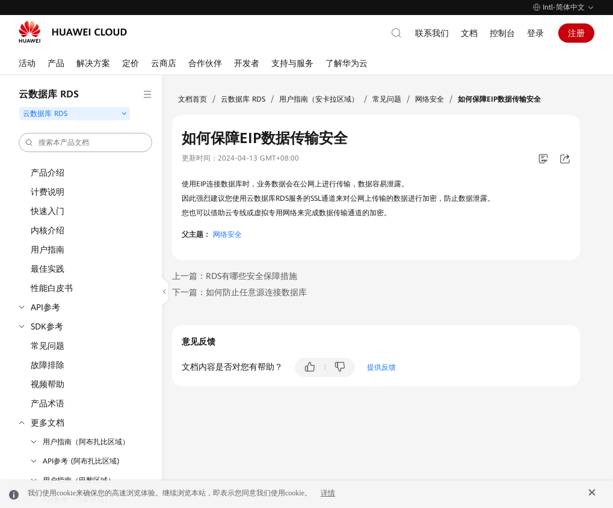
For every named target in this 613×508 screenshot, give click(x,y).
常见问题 (47, 345)
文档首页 (192, 99)
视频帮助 (47, 384)
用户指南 (47, 249)
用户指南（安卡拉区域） (319, 99)
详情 (328, 493)
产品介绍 (47, 172)
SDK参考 (47, 326)
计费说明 (47, 192)
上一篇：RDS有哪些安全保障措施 (234, 276)
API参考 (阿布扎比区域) (81, 461)
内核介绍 (47, 230)
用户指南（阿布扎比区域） (86, 442)
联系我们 (432, 33)
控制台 (502, 33)
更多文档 (47, 422)
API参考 (45, 307)
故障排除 (47, 365)
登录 (535, 33)
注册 (576, 33)
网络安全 (429, 99)
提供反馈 (381, 367)
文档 (469, 33)
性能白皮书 (52, 288)
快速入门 (47, 211)
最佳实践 (47, 269)
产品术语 (47, 403)
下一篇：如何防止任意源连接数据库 (239, 292)
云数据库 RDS (243, 99)
